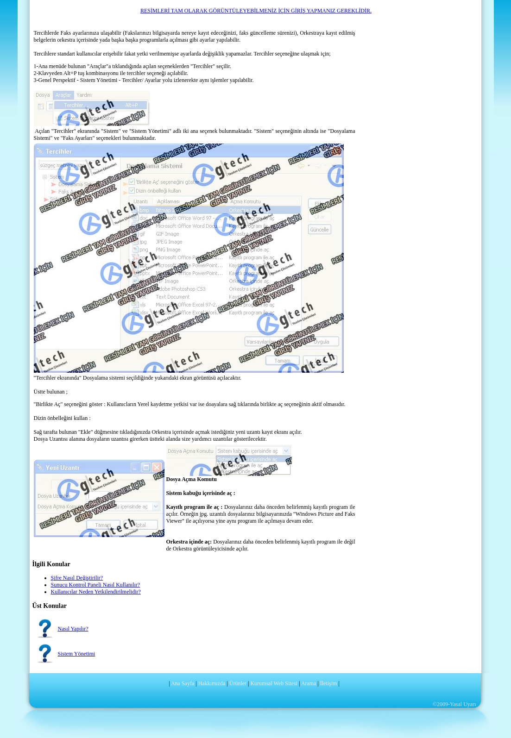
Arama (308, 683)
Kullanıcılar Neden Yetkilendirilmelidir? (96, 591)
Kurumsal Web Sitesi (273, 683)
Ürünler (237, 683)
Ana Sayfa (182, 683)
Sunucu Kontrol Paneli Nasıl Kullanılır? (95, 585)
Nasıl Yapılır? (73, 628)
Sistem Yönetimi (76, 653)
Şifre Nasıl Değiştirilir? (77, 578)
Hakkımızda (212, 683)
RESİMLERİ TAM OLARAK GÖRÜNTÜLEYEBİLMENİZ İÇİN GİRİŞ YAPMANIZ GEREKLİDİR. (256, 10)
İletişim (328, 683)
